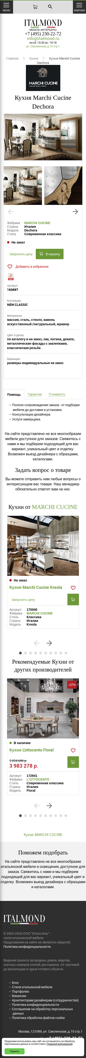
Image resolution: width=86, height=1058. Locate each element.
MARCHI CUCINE (37, 223)
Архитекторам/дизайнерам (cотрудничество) (45, 1000)
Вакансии (19, 996)
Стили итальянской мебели (32, 987)
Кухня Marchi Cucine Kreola (35, 587)
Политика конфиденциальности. (27, 946)
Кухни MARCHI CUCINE (43, 834)
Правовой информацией (60, 1044)
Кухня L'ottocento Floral (31, 750)
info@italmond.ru (43, 38)
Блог (15, 982)
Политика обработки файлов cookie (38, 1017)
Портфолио (20, 991)
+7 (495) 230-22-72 (43, 33)
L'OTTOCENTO (38, 779)
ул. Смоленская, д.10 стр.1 (43, 46)
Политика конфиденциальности (35, 1004)
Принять (14, 1051)
